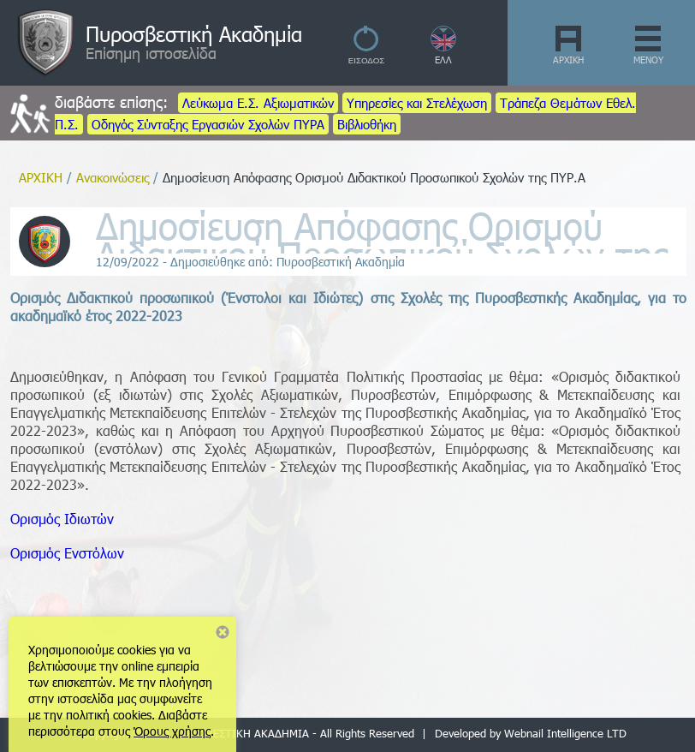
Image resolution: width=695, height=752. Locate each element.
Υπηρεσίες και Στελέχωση (417, 102)
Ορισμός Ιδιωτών (62, 519)
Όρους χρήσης (172, 731)
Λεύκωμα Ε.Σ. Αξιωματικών (258, 102)
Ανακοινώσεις (112, 177)
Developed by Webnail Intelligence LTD (531, 733)
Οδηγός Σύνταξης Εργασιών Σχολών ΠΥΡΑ (208, 124)
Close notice (222, 632)
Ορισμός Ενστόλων (67, 553)
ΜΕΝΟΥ (648, 59)
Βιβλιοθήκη (366, 124)
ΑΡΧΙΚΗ (568, 59)
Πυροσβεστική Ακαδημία (194, 33)
